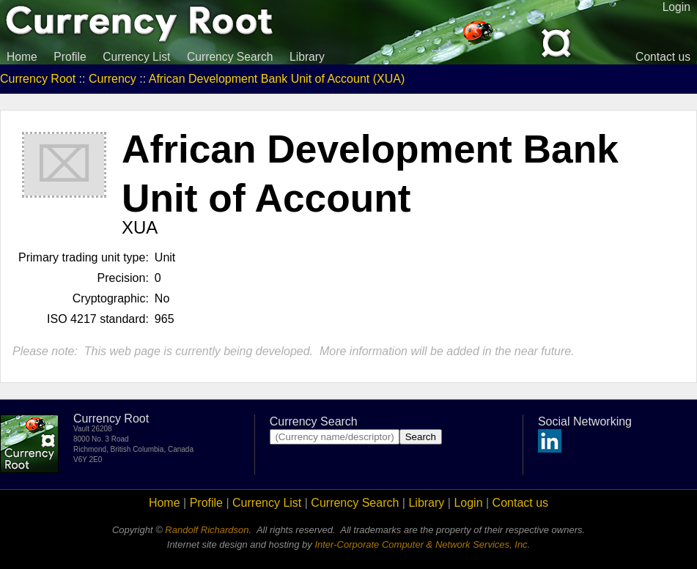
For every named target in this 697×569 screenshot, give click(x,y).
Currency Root (37, 78)
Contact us (662, 57)
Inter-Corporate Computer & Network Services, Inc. (422, 544)
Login (468, 503)
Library (307, 57)
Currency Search (230, 57)
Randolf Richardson (206, 529)
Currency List (136, 57)
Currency (112, 78)
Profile (70, 57)
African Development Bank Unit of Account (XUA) (277, 78)
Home (22, 57)
